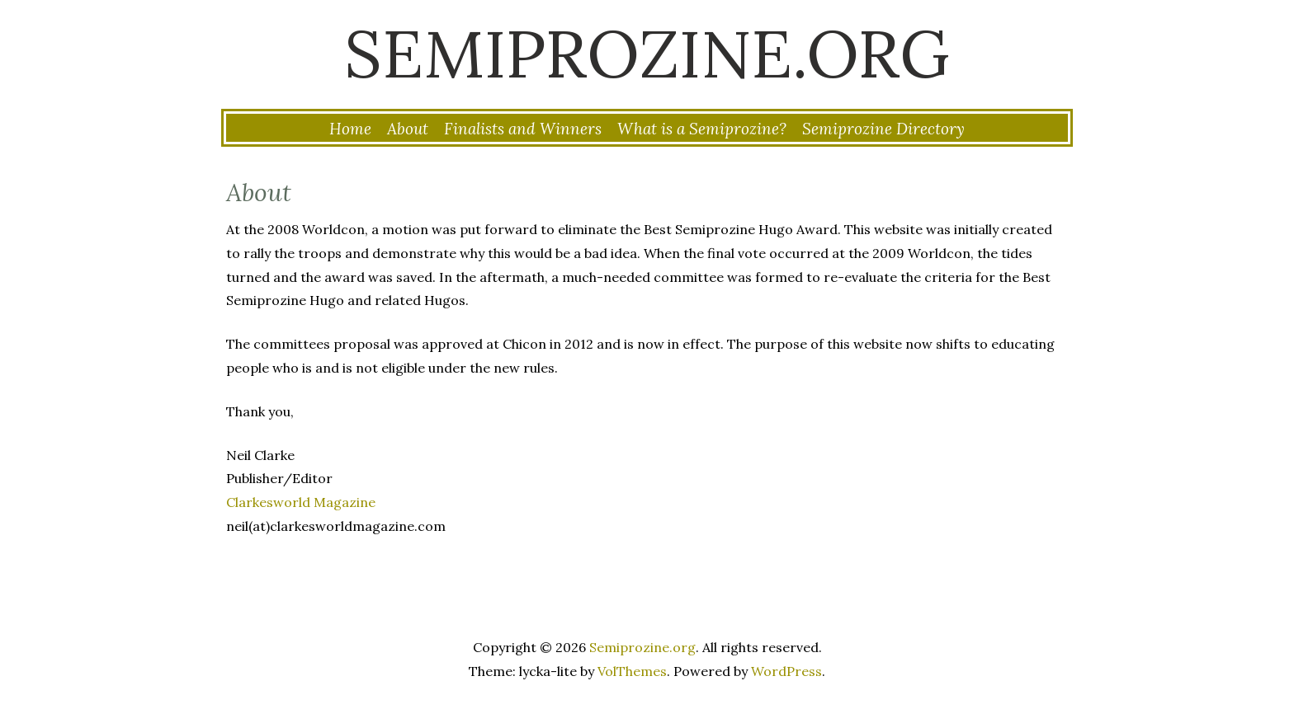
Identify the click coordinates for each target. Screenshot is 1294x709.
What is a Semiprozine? (701, 129)
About (407, 129)
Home (350, 129)
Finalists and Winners (523, 129)
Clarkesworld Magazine (300, 502)
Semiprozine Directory (883, 129)
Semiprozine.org (647, 54)
